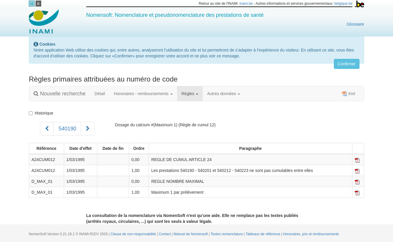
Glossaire (355, 24)
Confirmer (347, 64)
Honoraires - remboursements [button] (143, 93)
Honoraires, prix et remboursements (311, 234)
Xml (348, 93)
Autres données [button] (223, 93)
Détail (99, 93)
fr (38, 3)
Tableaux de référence (263, 234)
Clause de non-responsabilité (134, 234)
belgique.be (343, 3)
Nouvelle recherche (60, 94)
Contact (165, 234)
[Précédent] (47, 128)
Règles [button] (189, 93)
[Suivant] (88, 128)
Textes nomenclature (227, 234)
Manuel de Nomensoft (191, 234)
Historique (41, 113)
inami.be (246, 3)
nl (31, 3)
